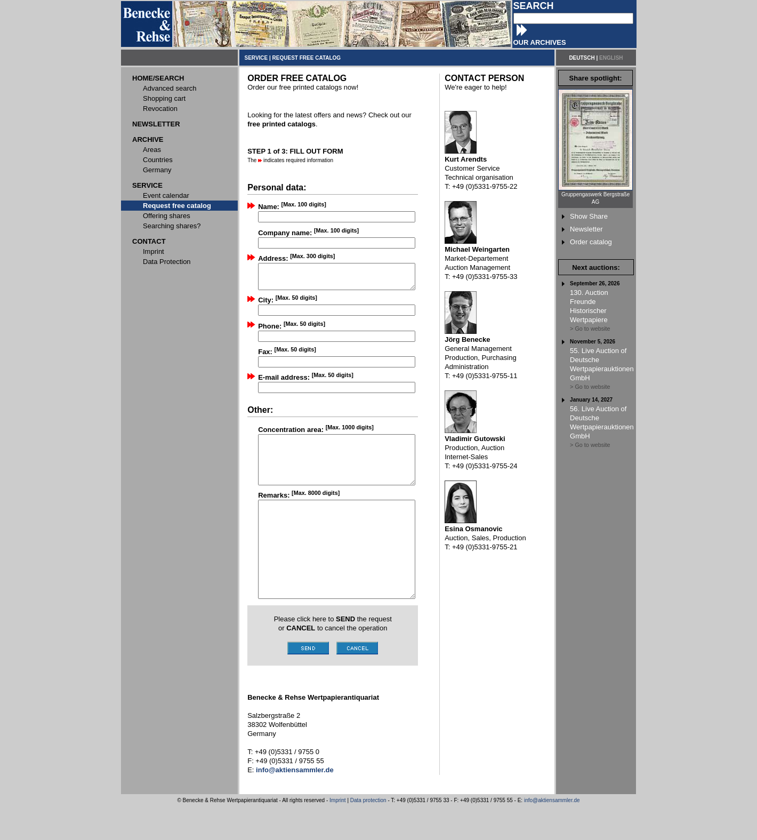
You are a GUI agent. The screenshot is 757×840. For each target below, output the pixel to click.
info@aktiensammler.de (552, 834)
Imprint (337, 834)
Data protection (368, 834)
